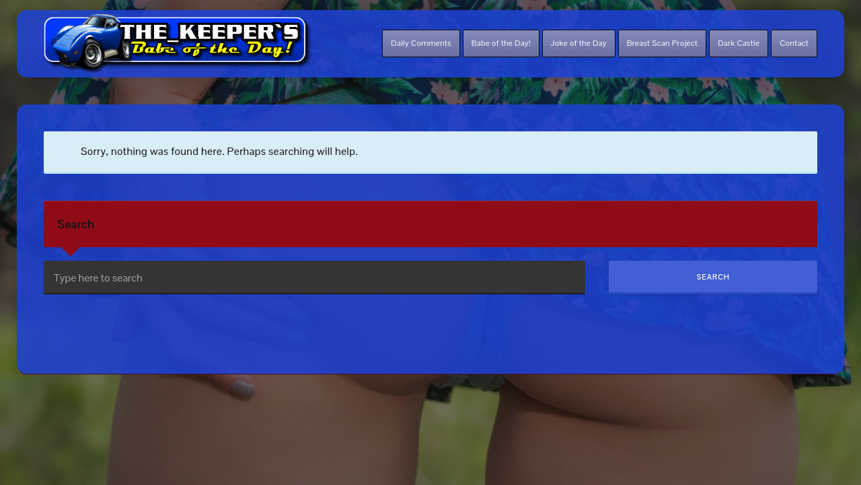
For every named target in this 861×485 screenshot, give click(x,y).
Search (75, 224)
